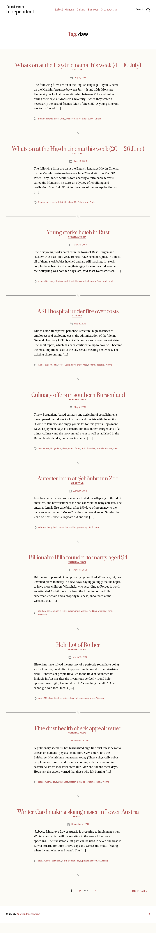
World (97, 204)
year (40, 456)
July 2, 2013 (80, 78)
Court (69, 368)
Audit (41, 368)
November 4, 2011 (80, 836)
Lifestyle (78, 491)
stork (109, 283)
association (44, 283)
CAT (46, 708)
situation (84, 792)
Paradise (96, 452)
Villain (102, 119)
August (54, 283)
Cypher (42, 204)
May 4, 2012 (80, 411)
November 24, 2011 (80, 751)
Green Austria (109, 10)
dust (61, 792)
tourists (106, 452)
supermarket (78, 620)
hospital (105, 368)
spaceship (87, 708)
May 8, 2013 (80, 327)
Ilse (69, 535)
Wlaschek (43, 624)
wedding (98, 620)
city (56, 368)
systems (94, 792)
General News (78, 571)
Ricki (66, 620)
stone (96, 708)
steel (88, 119)
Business (93, 10)
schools (98, 872)
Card (66, 872)
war (91, 204)
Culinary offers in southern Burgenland (78, 398)
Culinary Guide (78, 403)
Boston (42, 119)
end (67, 283)
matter (75, 792)
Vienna (114, 368)
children (42, 620)
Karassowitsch (85, 283)
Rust (103, 283)
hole (74, 708)
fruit (88, 452)
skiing (110, 872)
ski (104, 872)
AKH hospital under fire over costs (78, 314)
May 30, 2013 (80, 247)
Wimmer (105, 708)
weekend (108, 620)
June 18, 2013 (80, 163)
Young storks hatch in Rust (78, 234)
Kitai (62, 204)
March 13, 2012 (80, 667)
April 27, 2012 (80, 499)
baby (51, 535)
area (40, 708)
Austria (48, 792)
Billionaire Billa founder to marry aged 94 (78, 566)
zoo (103, 535)
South (96, 535)
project (89, 872)
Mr (78, 204)
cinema (50, 119)
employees (85, 368)
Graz (67, 792)
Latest (59, 10)
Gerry (64, 119)
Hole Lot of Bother (78, 654)
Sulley (95, 119)
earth (55, 204)
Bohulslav (58, 872)
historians (66, 708)
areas (41, 792)
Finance (78, 319)
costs (62, 368)
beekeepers (44, 452)
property (58, 620)
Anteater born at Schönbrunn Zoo (78, 486)
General (69, 10)
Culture (81, 10)
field (57, 708)
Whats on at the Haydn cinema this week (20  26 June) (78, 150)
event (74, 452)
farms (81, 452)
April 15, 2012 (80, 579)
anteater (43, 535)
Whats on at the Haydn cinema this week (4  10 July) (78, 65)
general (96, 368)
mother (76, 535)
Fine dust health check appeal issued (78, 738)
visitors (115, 452)
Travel (78, 828)
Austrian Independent (30, 924)
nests (96, 283)
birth (57, 535)
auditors (49, 368)
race (82, 119)
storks (116, 283)
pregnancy (86, 535)
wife (116, 620)
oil (79, 708)
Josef (73, 283)
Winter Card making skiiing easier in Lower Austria (78, 823)
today (103, 792)
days (58, 119)
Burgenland (58, 452)
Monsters (73, 119)
